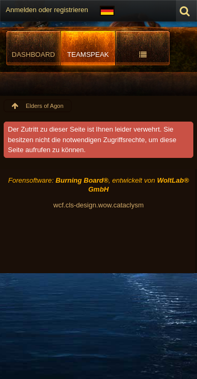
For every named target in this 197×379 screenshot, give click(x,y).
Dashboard (33, 54)
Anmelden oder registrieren (47, 10)
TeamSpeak (88, 54)
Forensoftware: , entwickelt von (98, 184)
